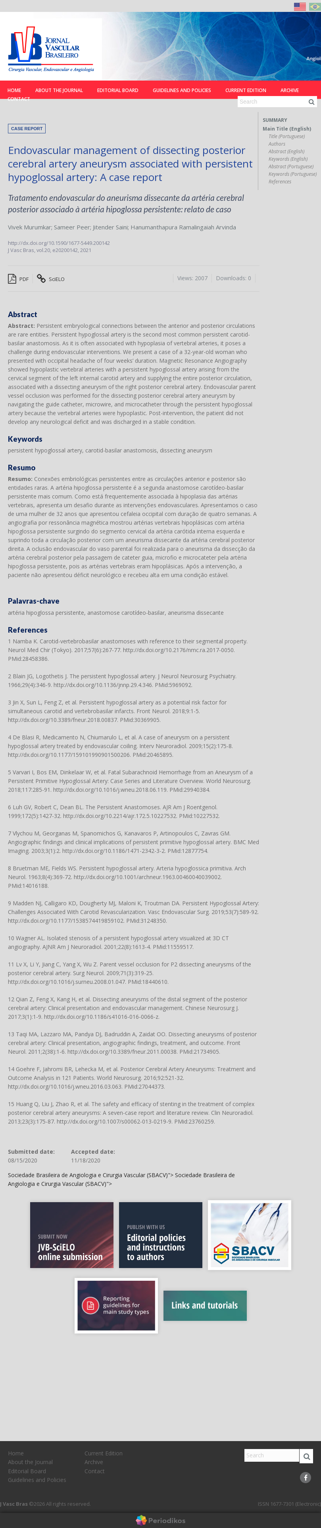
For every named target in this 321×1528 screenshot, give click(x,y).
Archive (290, 90)
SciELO (51, 279)
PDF (18, 279)
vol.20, (44, 250)
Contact (19, 99)
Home (14, 90)
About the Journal (59, 90)
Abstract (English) (286, 151)
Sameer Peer (72, 227)
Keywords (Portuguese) (293, 174)
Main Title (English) (287, 129)
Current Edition (245, 90)
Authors (277, 144)
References (280, 182)
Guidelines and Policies (182, 90)
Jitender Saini (110, 227)
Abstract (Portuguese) (291, 167)
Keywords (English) (288, 159)
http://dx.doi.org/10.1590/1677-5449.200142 (59, 242)
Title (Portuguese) (287, 136)
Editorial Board (117, 90)
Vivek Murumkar (29, 227)
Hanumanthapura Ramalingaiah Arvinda (183, 227)
